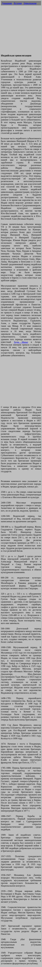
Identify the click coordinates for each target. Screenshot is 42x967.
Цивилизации (30, 3)
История (18, 3)
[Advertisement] (21, 31)
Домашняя (7, 3)
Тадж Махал (21, 342)
